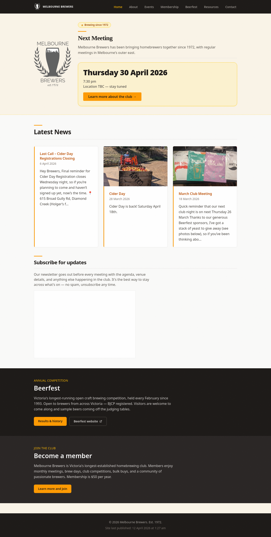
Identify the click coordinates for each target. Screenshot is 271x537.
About (133, 7)
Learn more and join (52, 489)
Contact (230, 7)
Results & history (50, 421)
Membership (170, 7)
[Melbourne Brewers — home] (53, 6)
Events (149, 7)
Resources (211, 7)
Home (118, 7)
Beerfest (191, 7)
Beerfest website (88, 421)
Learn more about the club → (112, 96)
